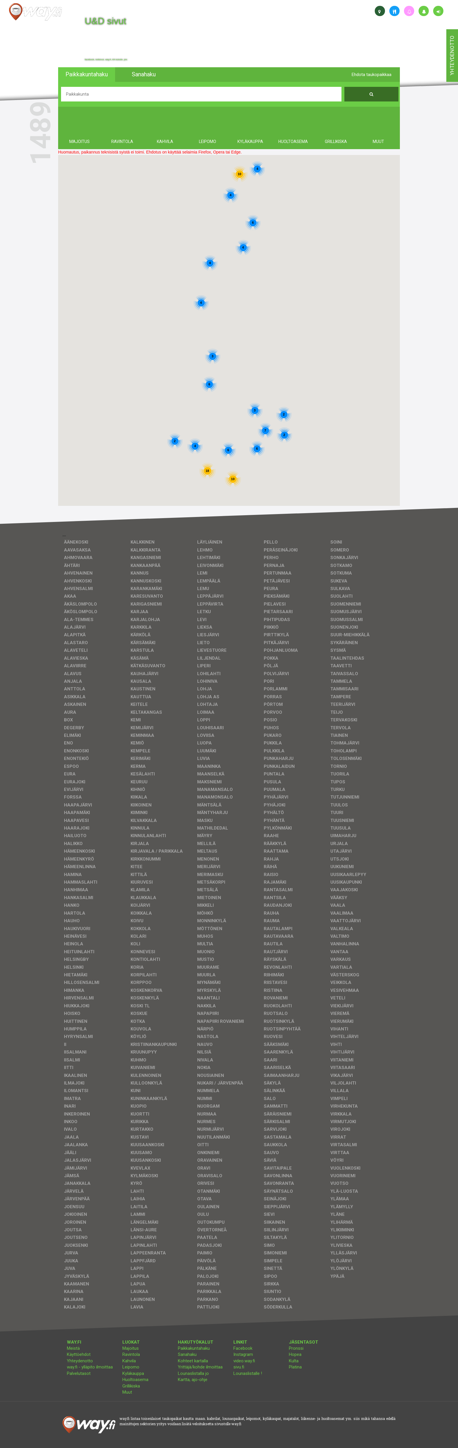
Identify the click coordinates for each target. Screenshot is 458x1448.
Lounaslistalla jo (193, 1373)
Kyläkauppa (133, 1373)
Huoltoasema (135, 1379)
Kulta (294, 1360)
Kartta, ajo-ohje (192, 1379)
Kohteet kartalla (193, 1360)
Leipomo (130, 1367)
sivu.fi (238, 1367)
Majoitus (130, 1348)
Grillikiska (131, 1386)
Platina (295, 1367)
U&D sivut (105, 21)
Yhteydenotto (80, 1360)
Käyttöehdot (79, 1354)
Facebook (242, 1348)
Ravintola (131, 1354)
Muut (127, 1392)
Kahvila (129, 1360)
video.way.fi (244, 1360)
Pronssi (296, 1348)
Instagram (243, 1354)
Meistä (73, 1348)
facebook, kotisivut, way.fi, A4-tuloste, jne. (106, 59)
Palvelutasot (79, 1373)
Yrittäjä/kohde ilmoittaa (200, 1367)
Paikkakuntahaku (194, 1348)
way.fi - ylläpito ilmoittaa (90, 1367)
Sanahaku (187, 1354)
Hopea (295, 1354)
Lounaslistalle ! (247, 1373)
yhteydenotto (452, 55)
